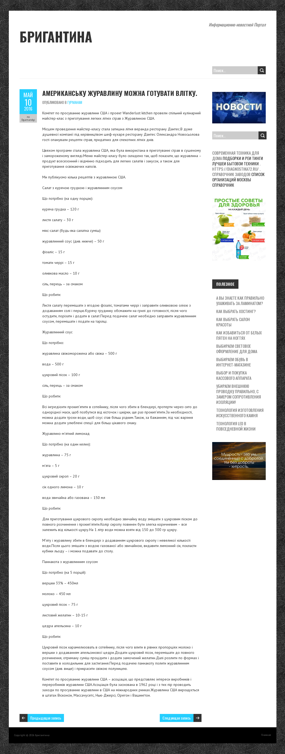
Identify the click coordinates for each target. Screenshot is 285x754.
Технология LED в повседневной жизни (236, 426)
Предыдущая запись (45, 718)
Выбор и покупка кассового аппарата (233, 375)
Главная (266, 735)
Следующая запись (176, 718)
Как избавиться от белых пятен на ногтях (239, 335)
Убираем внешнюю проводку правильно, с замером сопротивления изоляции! (238, 394)
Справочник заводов (231, 174)
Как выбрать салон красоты (233, 321)
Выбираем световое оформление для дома (236, 348)
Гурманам (74, 102)
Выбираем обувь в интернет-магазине (233, 362)
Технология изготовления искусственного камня (240, 412)
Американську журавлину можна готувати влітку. (119, 93)
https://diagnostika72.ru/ (235, 169)
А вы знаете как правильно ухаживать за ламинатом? (240, 300)
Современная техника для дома (235, 155)
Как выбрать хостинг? (236, 311)
